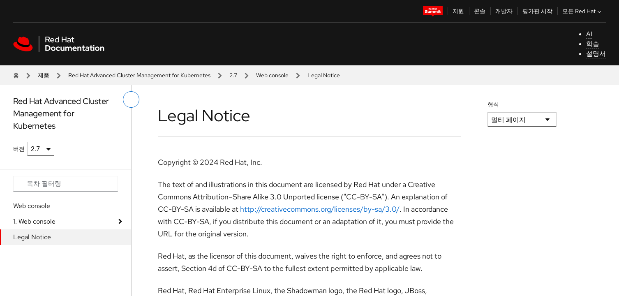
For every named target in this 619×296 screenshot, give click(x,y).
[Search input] (65, 184)
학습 (592, 43)
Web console (272, 75)
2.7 (233, 75)
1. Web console (34, 221)
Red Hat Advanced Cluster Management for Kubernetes (139, 75)
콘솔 (479, 11)
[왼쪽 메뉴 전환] (131, 99)
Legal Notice (32, 237)
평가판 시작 (537, 11)
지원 (458, 11)
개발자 (504, 11)
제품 (43, 75)
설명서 (596, 53)
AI (589, 34)
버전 (19, 149)
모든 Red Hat (582, 11)
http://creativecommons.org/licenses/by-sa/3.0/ (320, 209)
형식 (493, 104)
